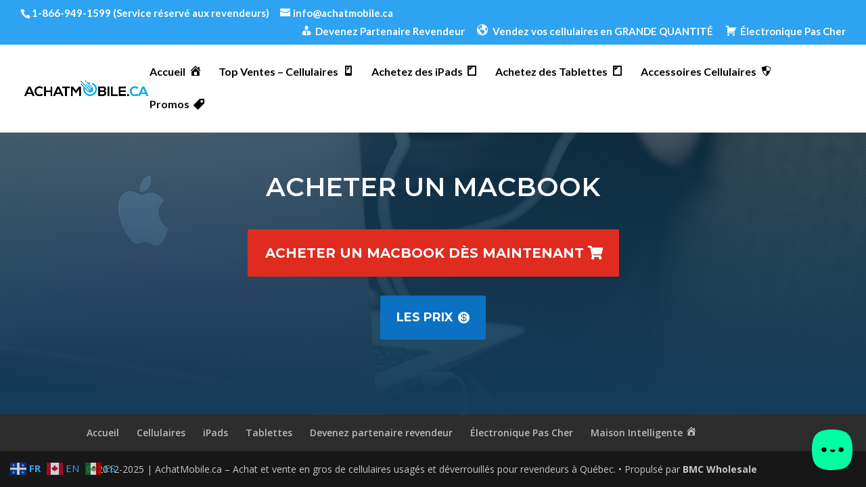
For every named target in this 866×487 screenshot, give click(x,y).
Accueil (103, 432)
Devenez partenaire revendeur (381, 432)
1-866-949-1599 (71, 13)
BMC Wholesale (720, 469)
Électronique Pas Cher (521, 432)
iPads (215, 432)
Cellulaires (161, 432)
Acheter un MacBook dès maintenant (424, 253)
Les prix (424, 317)
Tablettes (269, 432)
